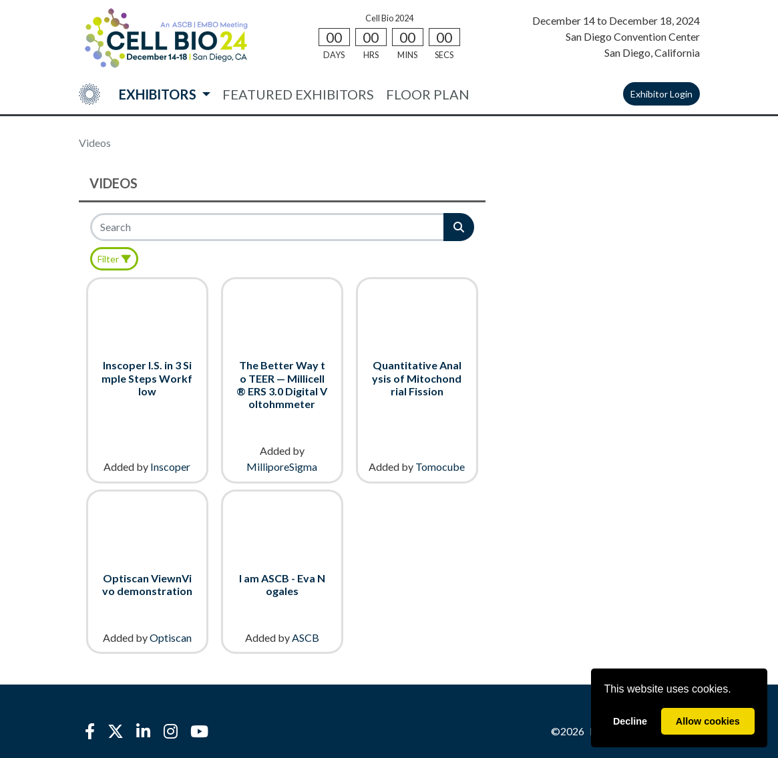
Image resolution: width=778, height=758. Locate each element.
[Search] (268, 227)
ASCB (305, 637)
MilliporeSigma (281, 466)
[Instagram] (170, 731)
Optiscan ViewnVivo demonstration (147, 584)
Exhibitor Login (661, 94)
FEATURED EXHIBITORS (298, 94)
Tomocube (440, 466)
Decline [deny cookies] (630, 721)
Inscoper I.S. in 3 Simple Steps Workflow (147, 378)
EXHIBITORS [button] (159, 94)
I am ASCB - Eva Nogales (282, 584)
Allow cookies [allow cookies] (708, 721)
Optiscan (171, 637)
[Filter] (114, 258)
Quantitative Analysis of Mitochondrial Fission (416, 378)
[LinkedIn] (143, 731)
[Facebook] (90, 731)
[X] (116, 731)
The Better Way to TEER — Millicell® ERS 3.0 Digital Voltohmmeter (281, 384)
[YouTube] (199, 731)
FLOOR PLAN (427, 94)
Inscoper (170, 466)
